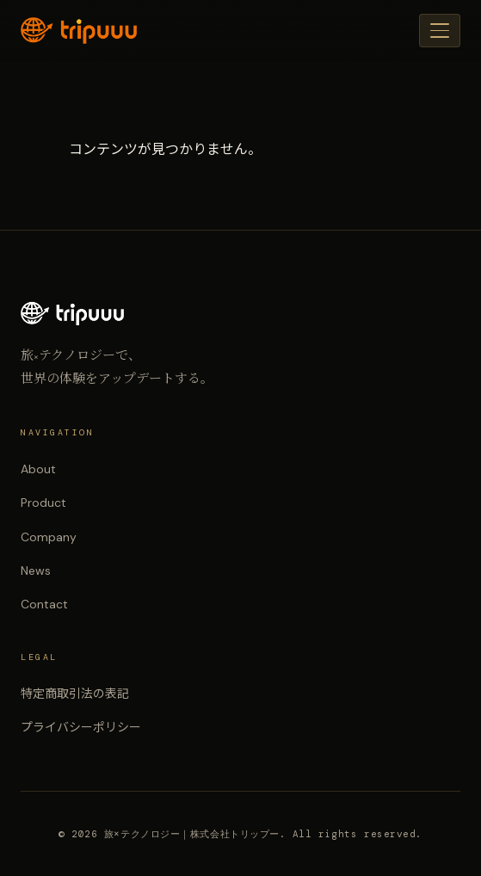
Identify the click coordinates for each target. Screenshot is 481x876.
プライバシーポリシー (81, 727)
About (38, 469)
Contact (44, 604)
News (36, 570)
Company (49, 537)
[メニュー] (439, 30)
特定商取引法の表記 (75, 693)
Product (43, 502)
